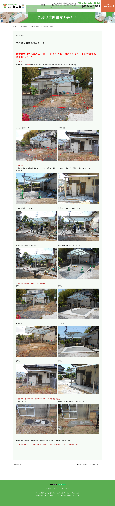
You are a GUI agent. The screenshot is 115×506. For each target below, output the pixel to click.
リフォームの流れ (83, 9)
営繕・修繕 (58, 9)
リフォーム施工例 (48, 9)
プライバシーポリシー (52, 489)
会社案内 (40, 9)
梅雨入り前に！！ (19, 464)
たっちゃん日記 (93, 9)
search (98, 9)
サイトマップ (66, 489)
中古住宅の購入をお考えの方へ (69, 9)
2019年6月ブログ (35, 26)
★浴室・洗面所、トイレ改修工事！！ (89, 464)
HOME (35, 9)
